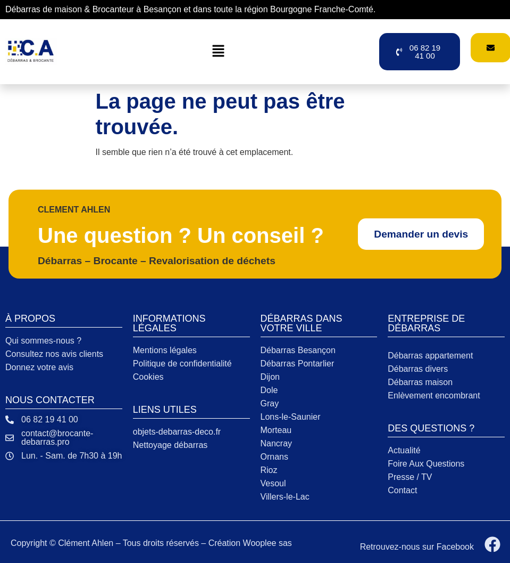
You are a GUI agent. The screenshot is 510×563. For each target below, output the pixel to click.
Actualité (404, 450)
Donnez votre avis (39, 367)
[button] (218, 51)
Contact (402, 490)
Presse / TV (410, 477)
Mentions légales (165, 350)
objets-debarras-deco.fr (177, 431)
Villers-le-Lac (285, 496)
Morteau (276, 430)
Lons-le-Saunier (291, 416)
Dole (269, 390)
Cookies (148, 376)
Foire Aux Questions (426, 463)
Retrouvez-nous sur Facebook (417, 546)
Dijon (270, 376)
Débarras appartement (430, 355)
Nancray (276, 443)
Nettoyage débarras (170, 445)
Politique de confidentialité (182, 363)
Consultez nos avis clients (54, 353)
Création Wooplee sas (250, 543)
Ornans (274, 456)
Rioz (269, 470)
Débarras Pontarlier (298, 363)
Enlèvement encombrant (434, 395)
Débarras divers (418, 368)
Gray (270, 403)
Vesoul (273, 483)
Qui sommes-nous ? (43, 340)
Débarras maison (420, 382)
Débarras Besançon (298, 350)
